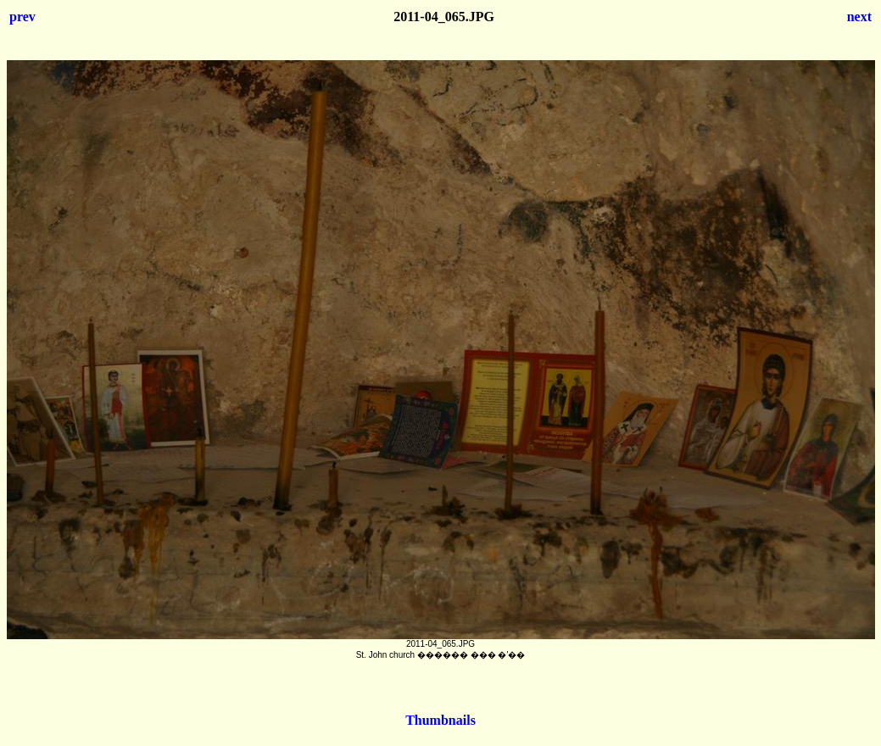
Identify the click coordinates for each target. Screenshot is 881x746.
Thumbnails (440, 720)
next (859, 16)
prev (22, 16)
